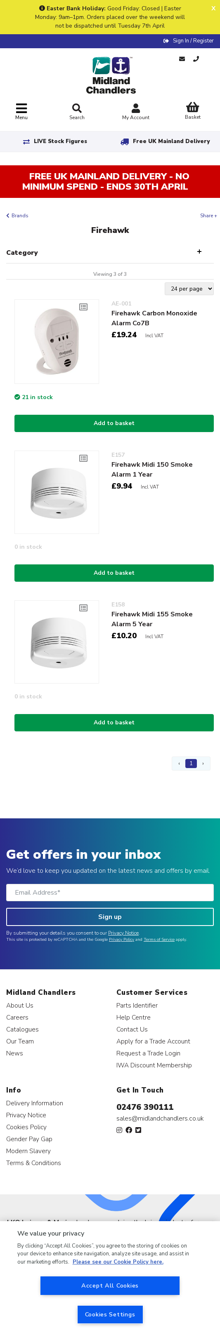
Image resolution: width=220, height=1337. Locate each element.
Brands (20, 215)
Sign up (110, 916)
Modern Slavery (28, 1151)
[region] (110, 1279)
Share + (208, 215)
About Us (19, 1005)
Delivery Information (34, 1103)
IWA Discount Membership (154, 1065)
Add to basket (114, 423)
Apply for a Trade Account (153, 1041)
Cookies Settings (110, 1314)
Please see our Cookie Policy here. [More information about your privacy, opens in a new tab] (118, 1262)
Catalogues (22, 1029)
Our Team (20, 1041)
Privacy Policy (121, 939)
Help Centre (133, 1017)
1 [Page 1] (191, 763)
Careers (17, 1017)
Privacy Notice (123, 933)
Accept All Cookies (110, 1285)
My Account (135, 113)
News (14, 1053)
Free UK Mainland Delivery (171, 141)
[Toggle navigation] (21, 112)
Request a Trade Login (148, 1053)
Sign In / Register (193, 41)
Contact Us (132, 1029)
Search (77, 112)
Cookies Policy (26, 1127)
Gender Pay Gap (29, 1139)
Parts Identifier (137, 1005)
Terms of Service (159, 939)
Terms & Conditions (33, 1162)
